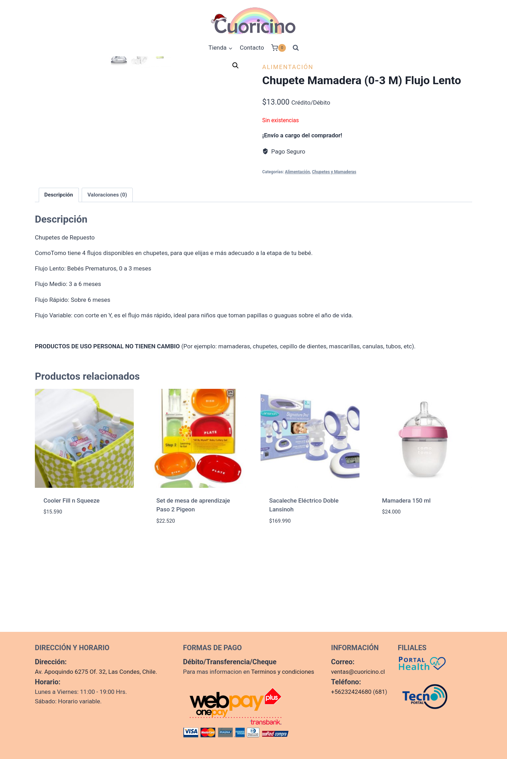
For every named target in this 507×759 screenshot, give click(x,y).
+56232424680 (351, 691)
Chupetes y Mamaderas (334, 171)
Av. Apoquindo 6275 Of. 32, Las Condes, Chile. (96, 671)
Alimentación (287, 66)
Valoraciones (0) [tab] (107, 285)
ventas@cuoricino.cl (358, 671)
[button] (235, 65)
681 (380, 691)
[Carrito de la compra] (278, 48)
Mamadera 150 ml (406, 591)
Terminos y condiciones (282, 671)
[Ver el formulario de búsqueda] (295, 48)
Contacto (252, 47)
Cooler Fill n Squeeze (72, 591)
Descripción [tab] (58, 285)
